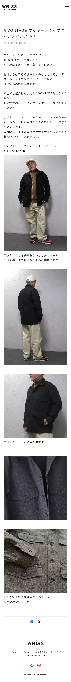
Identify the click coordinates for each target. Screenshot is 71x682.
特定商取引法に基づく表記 (48, 652)
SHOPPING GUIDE (35, 656)
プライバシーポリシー (20, 652)
